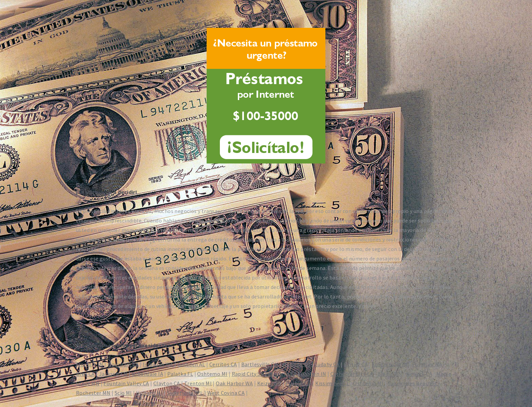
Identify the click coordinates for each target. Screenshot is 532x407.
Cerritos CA (223, 364)
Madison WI (296, 364)
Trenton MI (198, 383)
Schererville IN (390, 364)
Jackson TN (113, 373)
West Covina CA (226, 392)
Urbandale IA (147, 373)
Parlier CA (356, 364)
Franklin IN (89, 364)
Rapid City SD (248, 373)
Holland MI (149, 392)
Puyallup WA (427, 364)
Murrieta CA (282, 373)
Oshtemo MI (212, 373)
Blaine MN (389, 373)
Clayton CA (166, 383)
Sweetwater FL (185, 392)
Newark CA (419, 373)
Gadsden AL (191, 364)
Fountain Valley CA (126, 383)
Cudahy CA (327, 364)
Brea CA (85, 373)
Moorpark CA (123, 364)
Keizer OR (269, 383)
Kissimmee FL (332, 383)
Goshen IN (313, 373)
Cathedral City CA (351, 373)
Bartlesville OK (260, 364)
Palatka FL (180, 373)
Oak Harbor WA (234, 383)
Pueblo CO (298, 383)
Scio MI (123, 392)
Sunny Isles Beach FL (413, 383)
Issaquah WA (158, 364)
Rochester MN (93, 392)
